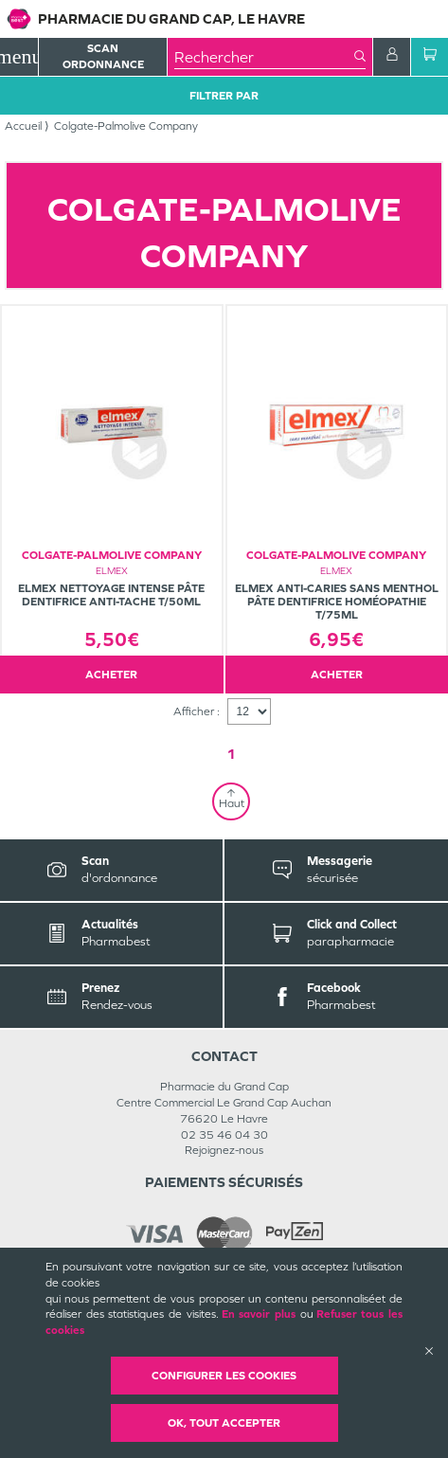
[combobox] (264, 57)
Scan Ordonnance (103, 56)
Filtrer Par (224, 95)
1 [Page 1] (231, 754)
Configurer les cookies (224, 1375)
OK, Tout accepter (224, 1423)
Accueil (23, 126)
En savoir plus (259, 1314)
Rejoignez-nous (224, 1150)
